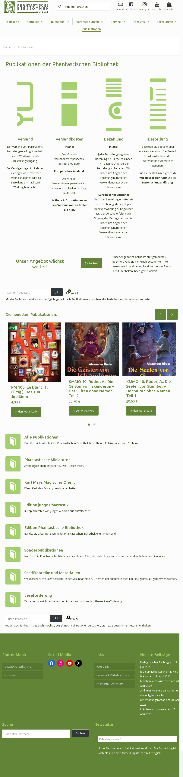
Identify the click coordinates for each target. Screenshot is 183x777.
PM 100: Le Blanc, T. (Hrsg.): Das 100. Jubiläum (29, 389)
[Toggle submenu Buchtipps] (60, 21)
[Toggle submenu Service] (118, 21)
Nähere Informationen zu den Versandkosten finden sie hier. (69, 203)
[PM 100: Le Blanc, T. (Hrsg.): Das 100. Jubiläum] (34, 349)
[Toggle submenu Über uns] (141, 21)
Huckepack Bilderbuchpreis (112, 672)
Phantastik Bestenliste (109, 681)
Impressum (11, 672)
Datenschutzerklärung (157, 181)
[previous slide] (160, 311)
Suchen (80, 730)
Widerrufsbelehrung (153, 176)
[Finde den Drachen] (82, 7)
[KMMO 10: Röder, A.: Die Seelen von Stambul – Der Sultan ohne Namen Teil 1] (149, 346)
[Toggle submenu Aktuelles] (35, 21)
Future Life (102, 663)
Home (7, 47)
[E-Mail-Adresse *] (137, 736)
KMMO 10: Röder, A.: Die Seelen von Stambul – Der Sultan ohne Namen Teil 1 (148, 385)
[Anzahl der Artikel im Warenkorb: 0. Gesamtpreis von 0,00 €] (72, 289)
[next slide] (172, 311)
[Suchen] (57, 289)
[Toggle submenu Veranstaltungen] (90, 21)
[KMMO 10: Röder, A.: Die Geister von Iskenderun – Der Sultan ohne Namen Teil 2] (92, 346)
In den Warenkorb (26, 408)
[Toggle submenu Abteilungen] (167, 21)
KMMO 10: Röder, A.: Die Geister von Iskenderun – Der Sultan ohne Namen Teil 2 (91, 385)
